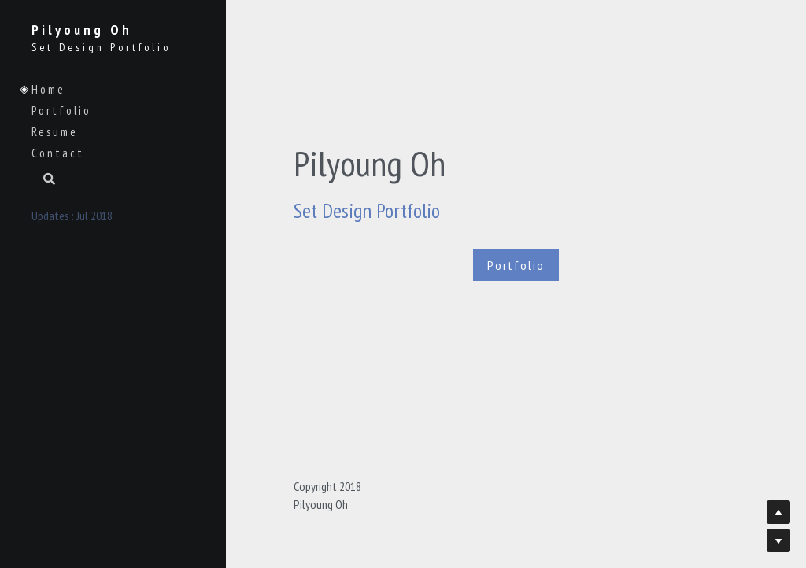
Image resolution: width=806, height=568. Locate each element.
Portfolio (61, 110)
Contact (57, 153)
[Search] (44, 180)
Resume (54, 131)
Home (48, 89)
